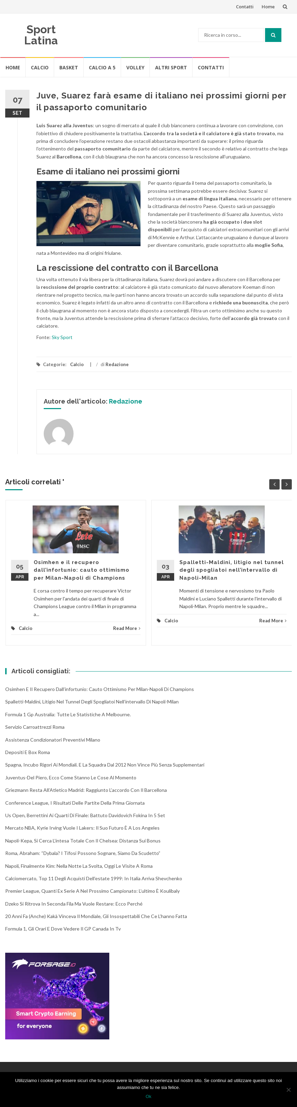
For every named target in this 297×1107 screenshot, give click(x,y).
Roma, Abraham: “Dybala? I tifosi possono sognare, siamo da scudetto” (82, 853)
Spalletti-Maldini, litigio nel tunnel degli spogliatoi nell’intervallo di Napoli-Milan (231, 570)
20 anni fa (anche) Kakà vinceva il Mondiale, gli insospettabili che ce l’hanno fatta (96, 916)
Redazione (117, 364)
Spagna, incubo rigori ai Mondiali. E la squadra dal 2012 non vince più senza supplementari (104, 765)
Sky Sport (63, 337)
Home (268, 6)
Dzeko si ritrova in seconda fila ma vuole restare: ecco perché (74, 904)
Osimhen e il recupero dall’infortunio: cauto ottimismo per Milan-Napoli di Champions (81, 570)
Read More (127, 628)
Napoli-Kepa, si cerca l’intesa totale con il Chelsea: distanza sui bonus (83, 841)
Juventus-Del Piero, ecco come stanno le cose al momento (70, 777)
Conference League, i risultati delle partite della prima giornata (75, 803)
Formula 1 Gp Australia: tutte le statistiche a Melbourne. (68, 714)
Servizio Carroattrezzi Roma (35, 727)
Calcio (40, 67)
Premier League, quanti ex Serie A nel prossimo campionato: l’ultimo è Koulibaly (92, 891)
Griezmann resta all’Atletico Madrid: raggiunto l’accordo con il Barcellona (86, 790)
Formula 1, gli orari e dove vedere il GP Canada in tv (63, 929)
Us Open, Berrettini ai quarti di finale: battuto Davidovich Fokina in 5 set (85, 815)
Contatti (245, 6)
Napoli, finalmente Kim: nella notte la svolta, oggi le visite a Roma (79, 866)
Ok (149, 1096)
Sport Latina (41, 35)
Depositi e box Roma (27, 752)
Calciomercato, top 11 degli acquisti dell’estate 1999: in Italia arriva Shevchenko (93, 878)
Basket (68, 67)
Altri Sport (171, 67)
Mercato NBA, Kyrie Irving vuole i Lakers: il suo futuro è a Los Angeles (82, 828)
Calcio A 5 (102, 67)
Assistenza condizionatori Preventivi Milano (52, 740)
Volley (135, 67)
